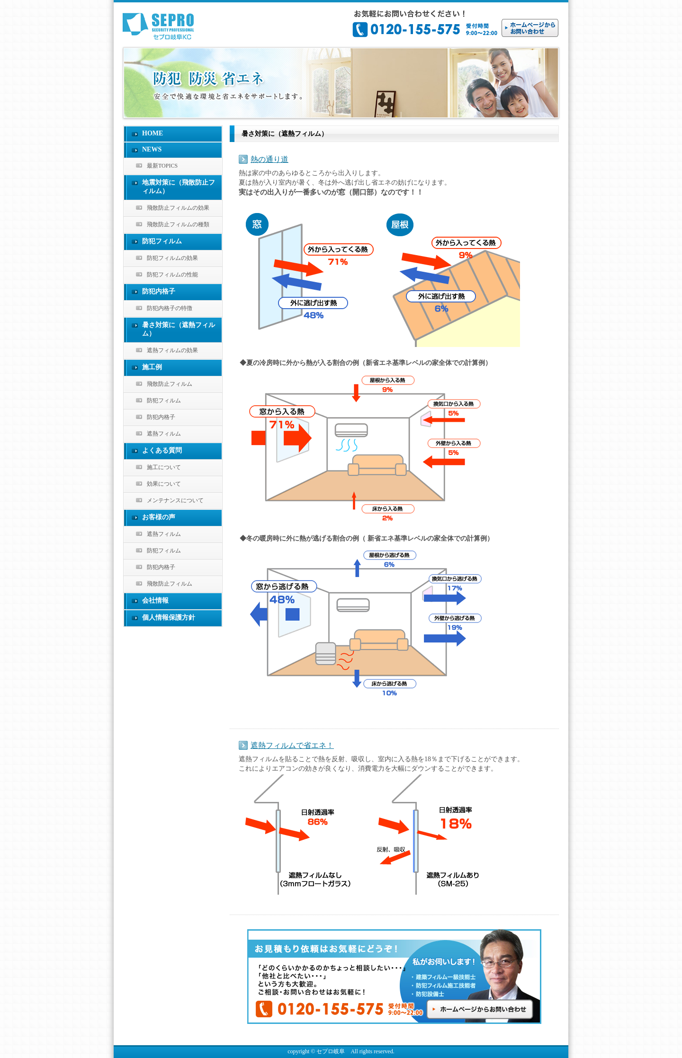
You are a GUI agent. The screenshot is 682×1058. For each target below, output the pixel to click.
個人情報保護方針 (168, 617)
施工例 (152, 367)
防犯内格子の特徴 (169, 308)
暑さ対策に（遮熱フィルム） (178, 329)
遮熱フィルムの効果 (172, 350)
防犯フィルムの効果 (172, 258)
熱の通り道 (269, 159)
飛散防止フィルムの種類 (178, 224)
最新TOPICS (162, 165)
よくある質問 (162, 450)
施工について (164, 467)
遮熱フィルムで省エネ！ (292, 745)
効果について (164, 483)
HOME (152, 133)
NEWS (152, 149)
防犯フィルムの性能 (172, 274)
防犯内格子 (158, 291)
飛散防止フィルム (169, 384)
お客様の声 (158, 517)
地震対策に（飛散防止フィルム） (178, 187)
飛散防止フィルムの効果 (178, 207)
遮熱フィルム (164, 433)
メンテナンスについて (175, 500)
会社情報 (155, 600)
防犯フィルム (162, 241)
